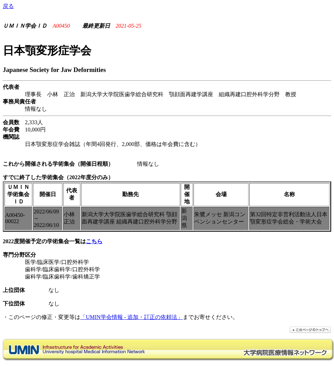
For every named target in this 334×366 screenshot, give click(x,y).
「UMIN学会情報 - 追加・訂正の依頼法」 (131, 317)
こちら (94, 241)
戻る (8, 6)
